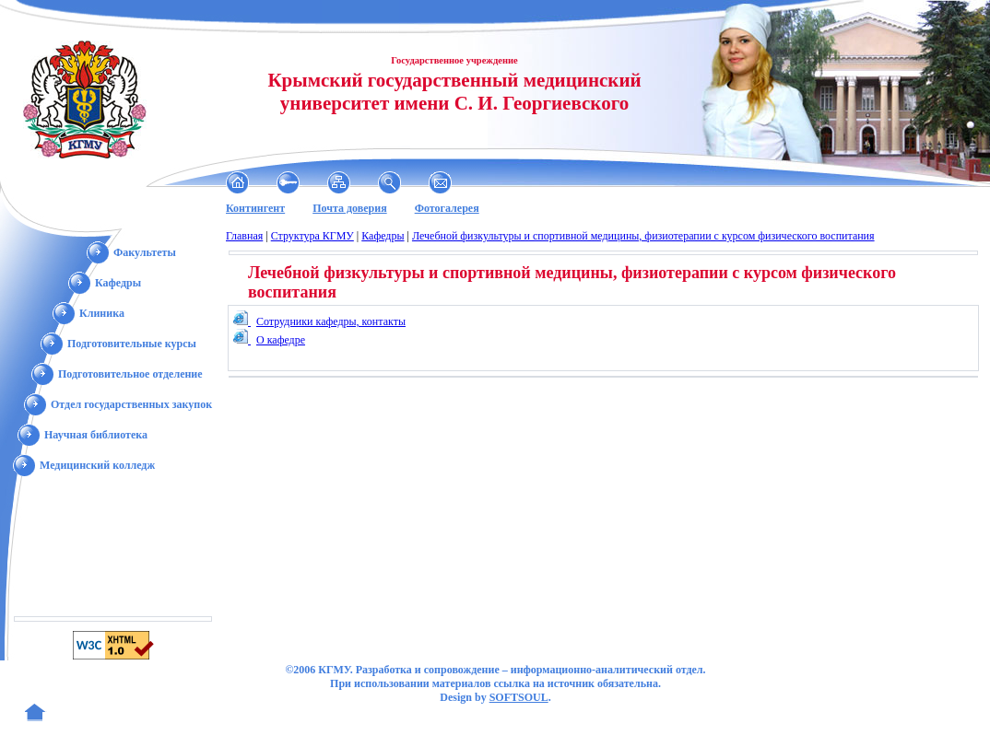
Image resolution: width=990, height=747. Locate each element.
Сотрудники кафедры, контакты (331, 321)
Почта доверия (349, 208)
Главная (244, 235)
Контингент (255, 208)
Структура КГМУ (312, 235)
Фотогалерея (447, 208)
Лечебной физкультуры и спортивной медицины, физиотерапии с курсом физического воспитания (643, 235)
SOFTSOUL (518, 697)
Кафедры (382, 235)
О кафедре (280, 339)
